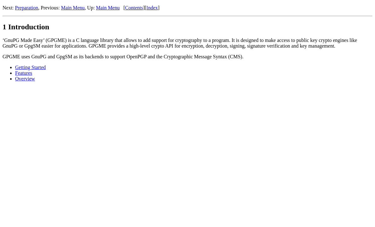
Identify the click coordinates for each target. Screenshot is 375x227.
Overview (25, 78)
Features (23, 73)
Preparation (26, 7)
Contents (134, 7)
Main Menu (73, 7)
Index (152, 7)
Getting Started (30, 67)
